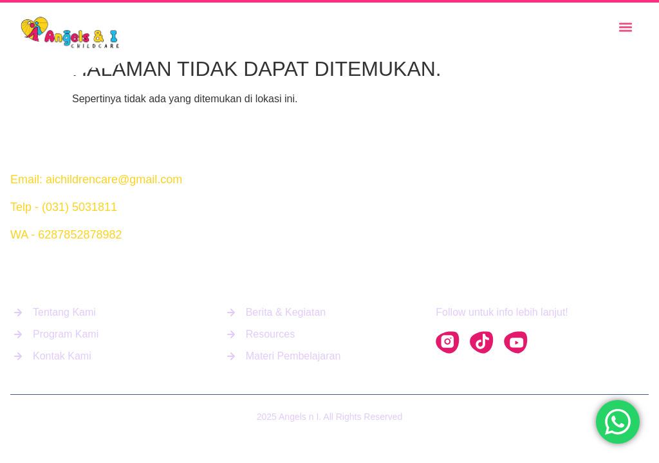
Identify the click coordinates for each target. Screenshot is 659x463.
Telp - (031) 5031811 (63, 207)
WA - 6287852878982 (66, 234)
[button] (625, 27)
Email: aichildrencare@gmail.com (96, 179)
